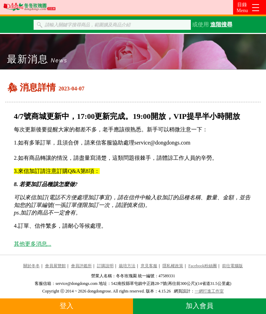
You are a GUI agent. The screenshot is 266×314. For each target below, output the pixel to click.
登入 (66, 305)
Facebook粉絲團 (202, 265)
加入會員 (199, 305)
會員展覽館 (55, 265)
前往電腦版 (232, 265)
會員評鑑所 (81, 265)
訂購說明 (105, 265)
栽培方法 (127, 265)
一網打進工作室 (209, 291)
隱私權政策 (172, 265)
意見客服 (149, 265)
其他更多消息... (32, 244)
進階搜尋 (221, 24)
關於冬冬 (31, 265)
